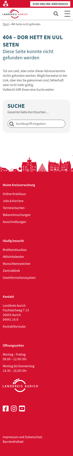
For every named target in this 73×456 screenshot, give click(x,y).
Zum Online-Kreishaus (50, 4)
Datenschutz (33, 437)
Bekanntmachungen (17, 215)
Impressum (10, 437)
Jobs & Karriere (13, 201)
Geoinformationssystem (19, 278)
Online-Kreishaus (14, 194)
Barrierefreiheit (13, 442)
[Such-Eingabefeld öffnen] (56, 14)
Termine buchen (14, 208)
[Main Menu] (67, 14)
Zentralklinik (11, 271)
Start (6, 24)
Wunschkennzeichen (16, 264)
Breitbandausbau (15, 250)
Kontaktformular (14, 326)
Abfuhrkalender (13, 257)
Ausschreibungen (14, 222)
